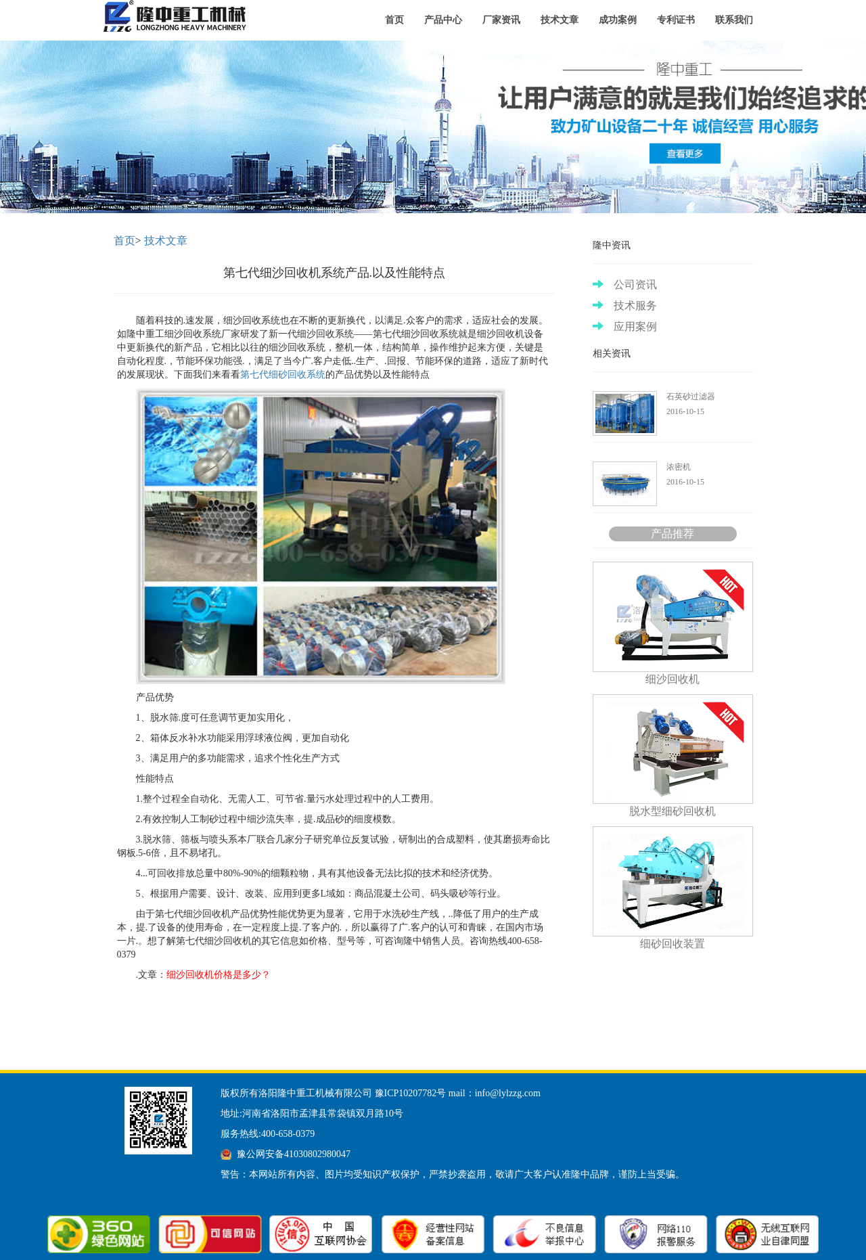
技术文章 (559, 20)
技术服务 (625, 305)
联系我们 (734, 20)
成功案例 (618, 20)
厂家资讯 (501, 20)
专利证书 (676, 20)
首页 (394, 20)
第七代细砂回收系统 (282, 374)
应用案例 (625, 326)
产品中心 (443, 20)
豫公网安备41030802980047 (293, 1154)
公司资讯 (625, 284)
